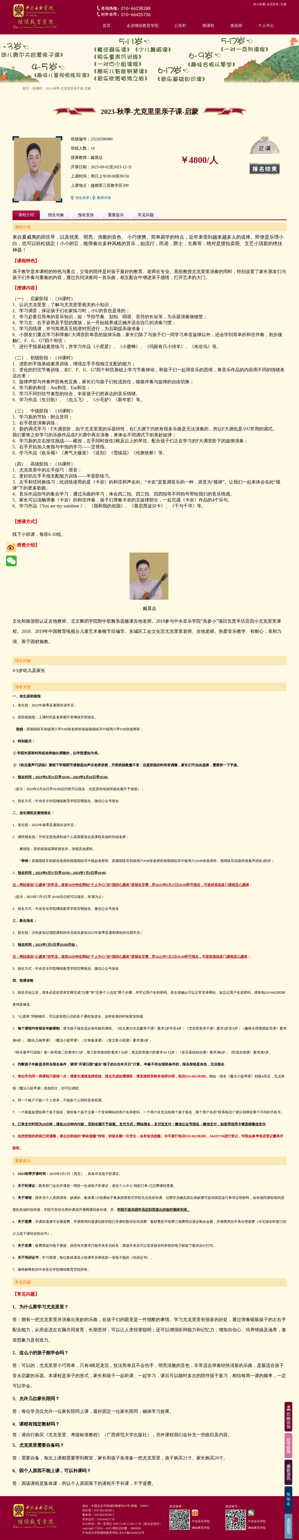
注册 (284, 4)
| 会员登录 (271, 4)
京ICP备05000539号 (132, 1533)
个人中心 (266, 25)
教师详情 (104, 198)
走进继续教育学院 (142, 25)
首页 (107, 25)
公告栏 (180, 25)
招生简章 (82, 198)
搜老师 (236, 25)
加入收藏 (259, 4)
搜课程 (208, 25)
